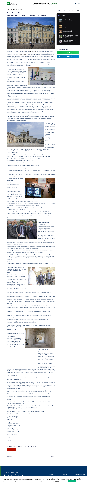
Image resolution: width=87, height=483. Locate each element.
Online (54, 3)
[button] (79, 3)
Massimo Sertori (22, 54)
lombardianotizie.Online (11, 472)
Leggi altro (57, 481)
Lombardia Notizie (41, 3)
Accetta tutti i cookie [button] (72, 481)
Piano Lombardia (32, 51)
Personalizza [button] (63, 481)
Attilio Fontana (35, 53)
